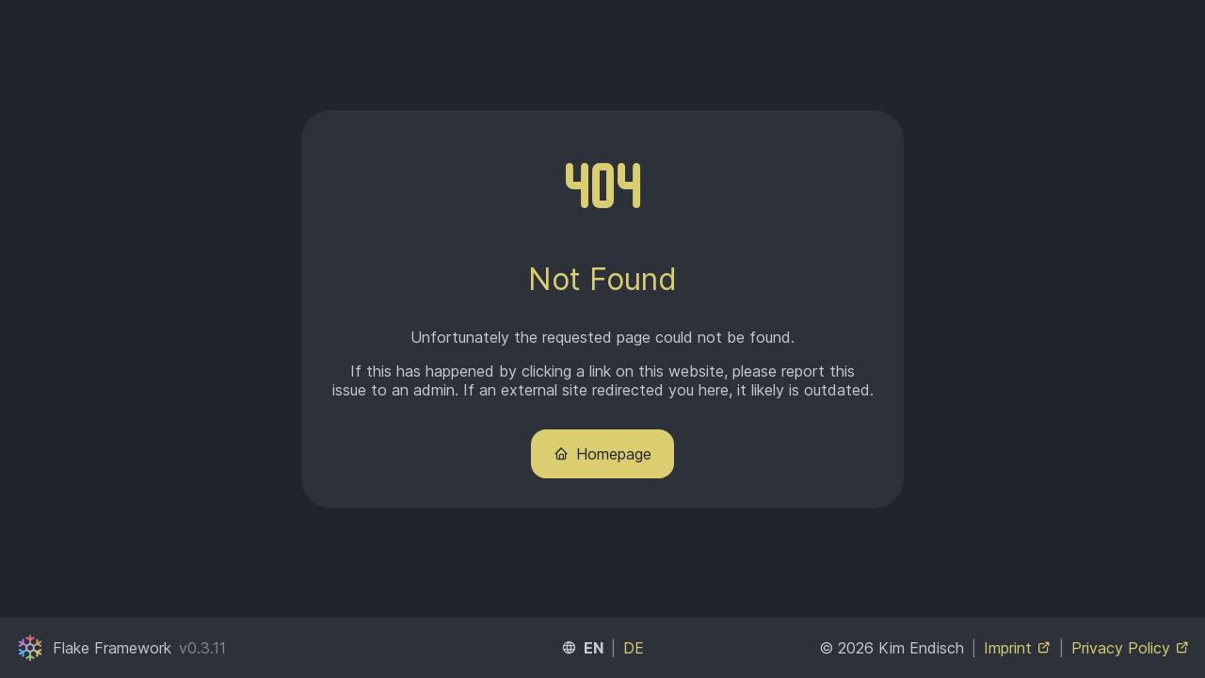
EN (593, 647)
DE (633, 647)
